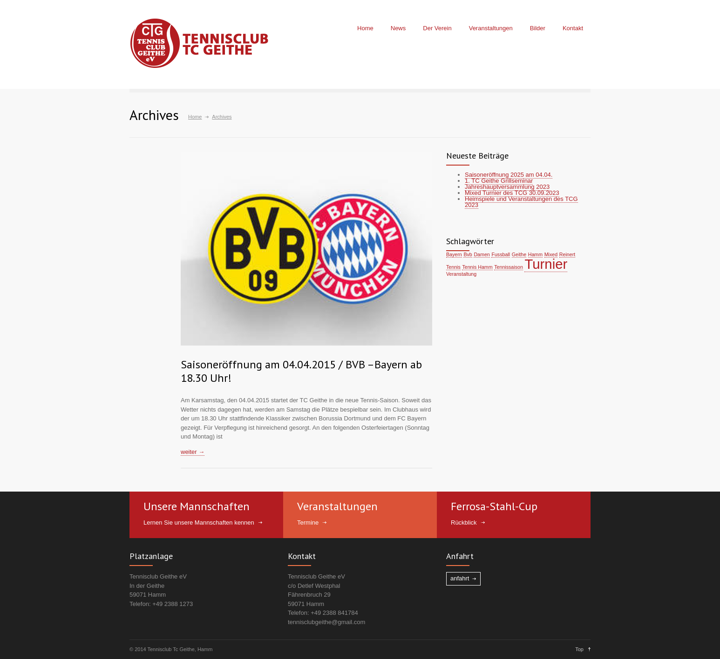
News (398, 28)
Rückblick (464, 522)
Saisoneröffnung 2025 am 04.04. (508, 174)
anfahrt (459, 578)
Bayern (454, 254)
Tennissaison (508, 267)
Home (365, 28)
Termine (308, 522)
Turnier (545, 264)
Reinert (567, 254)
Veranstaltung (461, 274)
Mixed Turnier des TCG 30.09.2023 (512, 192)
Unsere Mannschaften (196, 506)
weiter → (192, 451)
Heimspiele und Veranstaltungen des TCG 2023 (521, 201)
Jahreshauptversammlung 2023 (507, 186)
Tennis (453, 267)
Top (579, 649)
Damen (481, 254)
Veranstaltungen (491, 28)
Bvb (467, 254)
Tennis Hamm (477, 267)
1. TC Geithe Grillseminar (499, 180)
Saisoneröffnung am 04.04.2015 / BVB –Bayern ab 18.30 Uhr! (301, 371)
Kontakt (573, 28)
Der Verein (437, 28)
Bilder (537, 28)
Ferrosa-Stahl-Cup (494, 506)
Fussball (500, 254)
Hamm (535, 254)
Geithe (519, 254)
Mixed (550, 254)
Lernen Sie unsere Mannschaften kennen (198, 522)
